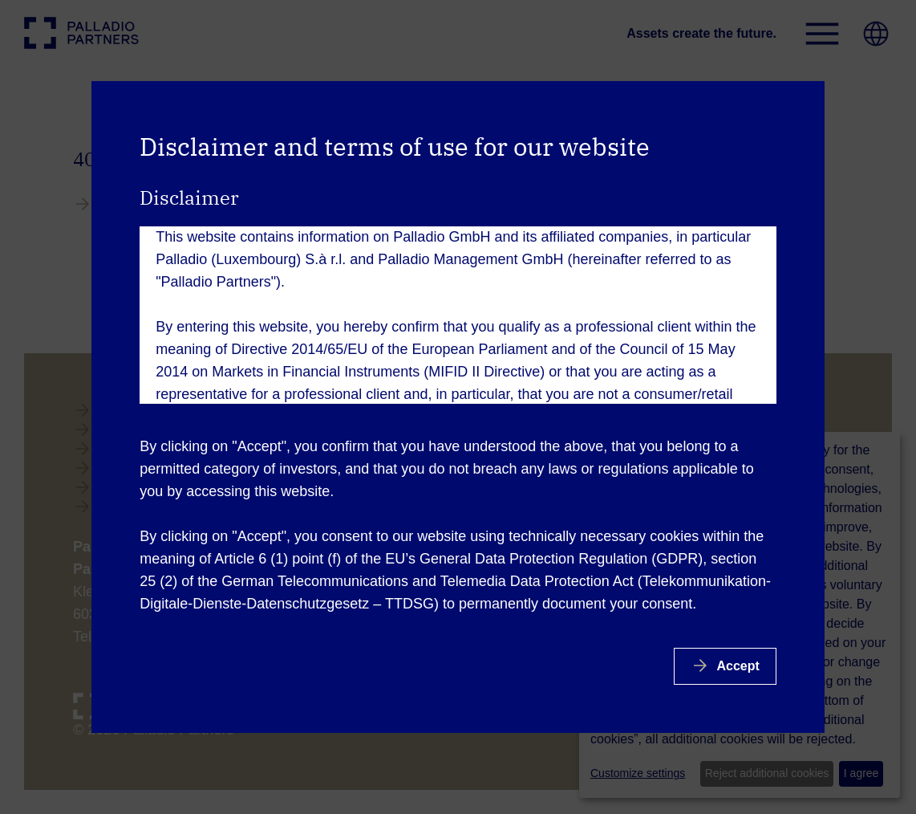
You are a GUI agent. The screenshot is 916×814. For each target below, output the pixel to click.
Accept (737, 666)
